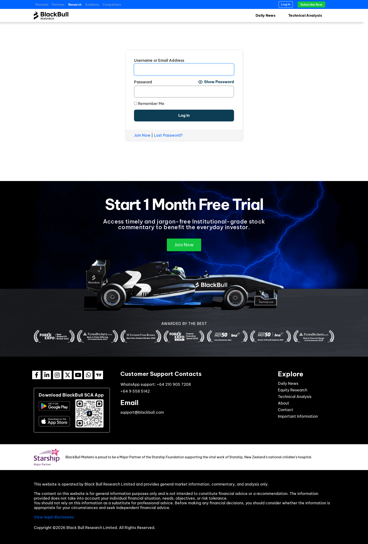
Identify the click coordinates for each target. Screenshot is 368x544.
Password (143, 82)
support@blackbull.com (142, 412)
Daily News (266, 15)
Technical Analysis (305, 15)
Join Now (142, 135)
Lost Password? (168, 135)
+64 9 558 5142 (135, 391)
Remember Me (149, 103)
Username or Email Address (159, 60)
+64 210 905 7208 (174, 384)
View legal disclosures (54, 517)
